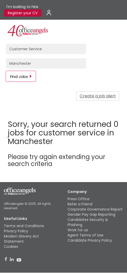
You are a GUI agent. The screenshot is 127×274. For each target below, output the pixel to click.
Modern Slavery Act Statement (21, 239)
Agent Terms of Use (85, 235)
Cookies (11, 246)
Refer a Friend (80, 204)
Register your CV (23, 13)
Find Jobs (19, 76)
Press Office (78, 198)
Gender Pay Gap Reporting (91, 214)
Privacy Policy (16, 231)
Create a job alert (98, 96)
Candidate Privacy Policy (90, 240)
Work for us (78, 230)
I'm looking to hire (22, 6)
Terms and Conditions (24, 225)
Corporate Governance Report (95, 209)
